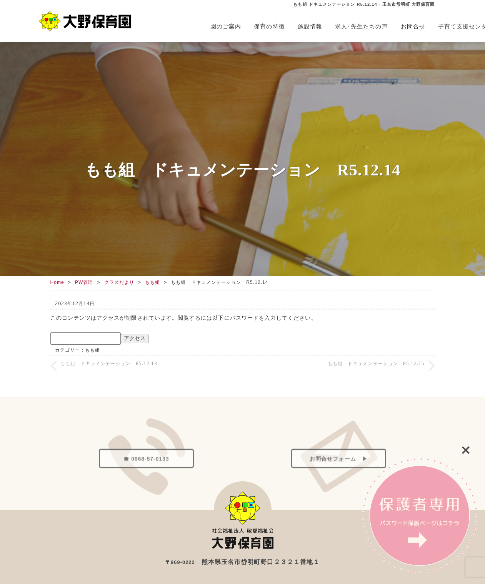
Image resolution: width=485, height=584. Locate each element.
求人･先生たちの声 (361, 26)
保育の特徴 (269, 26)
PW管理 (84, 282)
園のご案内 (225, 26)
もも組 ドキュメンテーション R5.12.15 (376, 363)
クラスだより (119, 282)
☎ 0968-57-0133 (146, 494)
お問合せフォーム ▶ (339, 494)
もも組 (152, 282)
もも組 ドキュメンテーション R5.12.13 (109, 363)
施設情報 (310, 26)
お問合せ (413, 26)
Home (57, 282)
